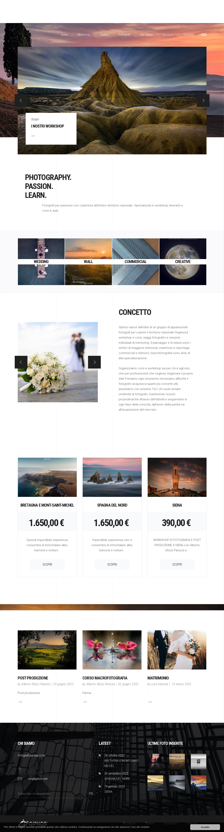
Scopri (35, 119)
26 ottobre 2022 (114, 755)
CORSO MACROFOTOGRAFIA (104, 678)
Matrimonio (158, 678)
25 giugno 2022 (63, 684)
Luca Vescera (159, 684)
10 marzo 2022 (181, 684)
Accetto (205, 827)
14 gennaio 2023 (114, 786)
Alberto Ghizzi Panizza (35, 684)
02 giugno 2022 (128, 684)
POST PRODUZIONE (33, 678)
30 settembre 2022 (116, 773)
